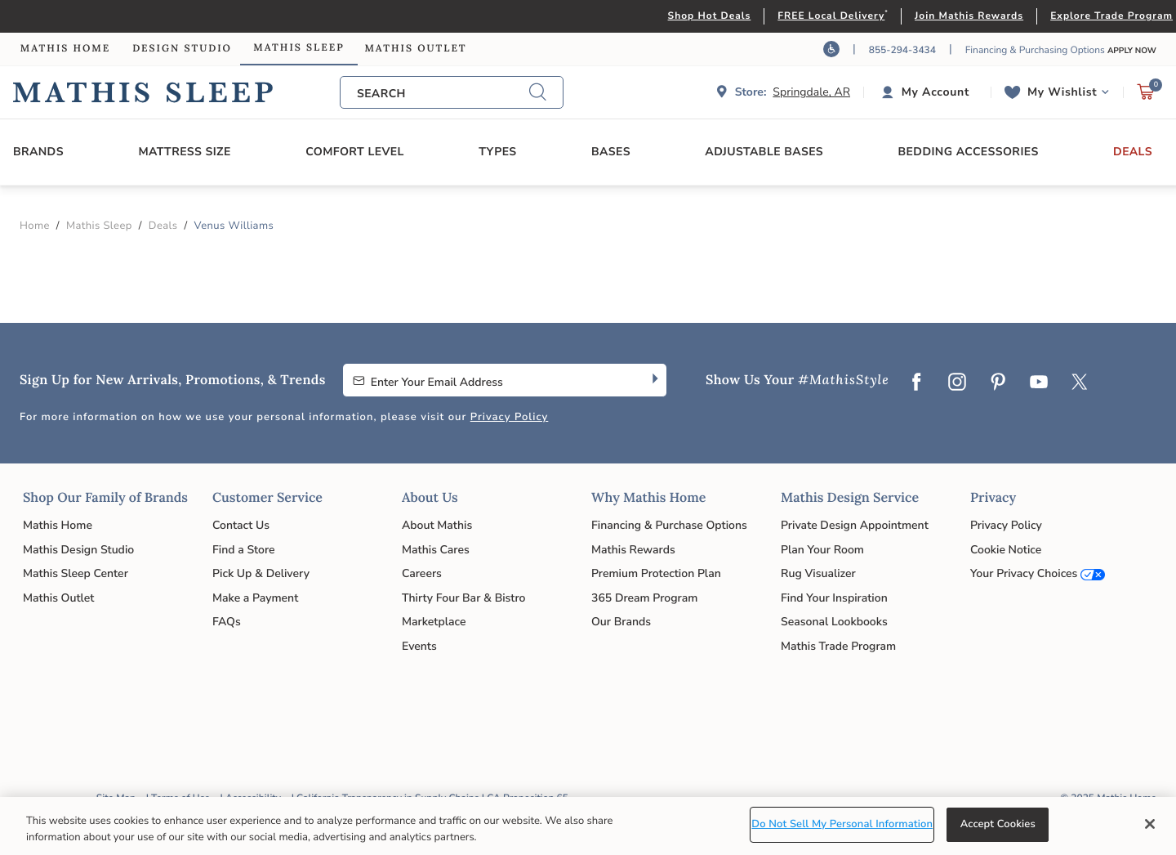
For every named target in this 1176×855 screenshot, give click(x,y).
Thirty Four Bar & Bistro (463, 598)
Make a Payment (255, 598)
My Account (935, 92)
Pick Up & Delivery (261, 573)
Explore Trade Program (1111, 16)
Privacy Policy (509, 417)
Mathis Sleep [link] (298, 48)
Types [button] (497, 151)
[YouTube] (1038, 383)
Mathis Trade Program (838, 646)
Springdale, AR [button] (811, 92)
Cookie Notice (1005, 549)
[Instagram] (957, 383)
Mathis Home (57, 525)
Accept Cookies (998, 824)
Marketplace (434, 621)
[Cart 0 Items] (1146, 96)
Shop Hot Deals (709, 16)
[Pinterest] (998, 383)
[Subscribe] (653, 380)
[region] (588, 826)
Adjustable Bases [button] (764, 151)
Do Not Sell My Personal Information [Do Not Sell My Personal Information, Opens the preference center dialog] (842, 824)
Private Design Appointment (855, 525)
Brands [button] (38, 151)
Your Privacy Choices (1023, 573)
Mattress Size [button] (184, 151)
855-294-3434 (902, 50)
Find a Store (243, 549)
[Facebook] (916, 383)
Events (419, 646)
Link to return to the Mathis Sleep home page (176, 92)
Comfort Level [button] (354, 151)
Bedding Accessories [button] (968, 151)
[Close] (1150, 824)
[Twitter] (1079, 383)
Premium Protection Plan (656, 573)
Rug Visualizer (818, 573)
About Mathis (437, 525)
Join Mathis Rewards (969, 16)
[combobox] (443, 93)
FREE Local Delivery (830, 16)
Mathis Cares (436, 549)
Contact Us (241, 525)
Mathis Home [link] (65, 49)
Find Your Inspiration (834, 598)
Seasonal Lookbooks (834, 621)
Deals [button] (1132, 151)
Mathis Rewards (633, 549)
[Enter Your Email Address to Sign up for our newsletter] (492, 380)
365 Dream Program (644, 598)
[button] (927, 92)
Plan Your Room (822, 549)
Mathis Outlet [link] (415, 49)
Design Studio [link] (182, 49)
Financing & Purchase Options (669, 525)
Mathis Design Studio (78, 549)
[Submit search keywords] (537, 92)
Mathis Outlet (58, 598)
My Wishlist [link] (1062, 92)
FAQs (226, 621)
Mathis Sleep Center (75, 573)
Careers (422, 573)
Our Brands (621, 621)
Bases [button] (610, 151)
